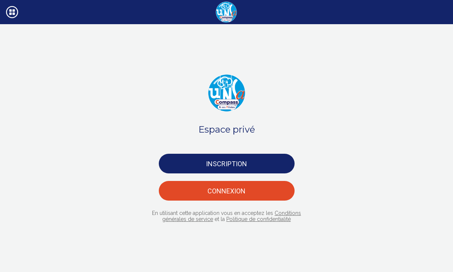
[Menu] (12, 12)
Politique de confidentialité (258, 219)
